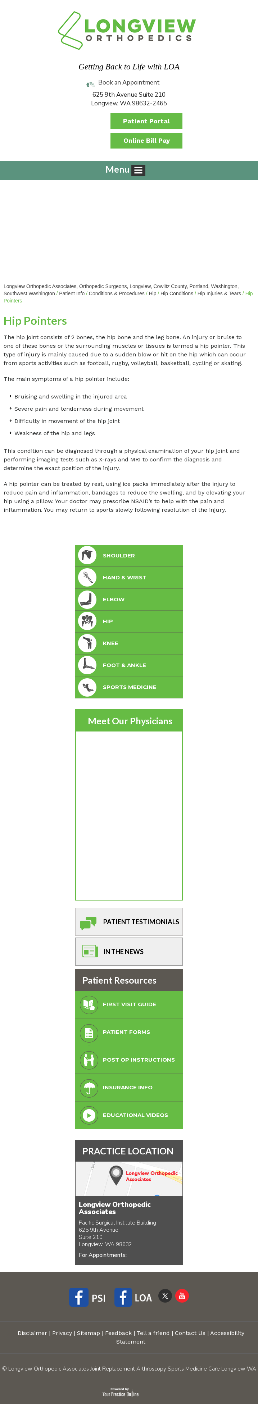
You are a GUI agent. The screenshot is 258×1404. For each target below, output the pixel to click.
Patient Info (72, 293)
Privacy (62, 1333)
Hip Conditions (176, 293)
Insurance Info (115, 1089)
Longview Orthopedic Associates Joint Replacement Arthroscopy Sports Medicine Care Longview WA (132, 1368)
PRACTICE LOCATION (127, 1150)
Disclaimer (32, 1333)
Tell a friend (153, 1333)
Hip (152, 293)
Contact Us (190, 1333)
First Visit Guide (116, 1006)
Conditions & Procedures (117, 293)
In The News (110, 953)
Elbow (101, 600)
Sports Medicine (117, 687)
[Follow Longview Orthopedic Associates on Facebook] (89, 1298)
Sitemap (88, 1333)
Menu (125, 170)
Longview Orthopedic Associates (115, 1208)
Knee (97, 643)
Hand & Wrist (111, 578)
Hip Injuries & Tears (219, 293)
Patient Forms (113, 1034)
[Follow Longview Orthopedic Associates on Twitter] (165, 1295)
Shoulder (106, 556)
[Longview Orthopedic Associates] (127, 30)
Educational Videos (122, 1117)
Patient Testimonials (128, 923)
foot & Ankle (111, 665)
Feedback (118, 1333)
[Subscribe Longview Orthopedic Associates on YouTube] (182, 1295)
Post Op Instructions (126, 1061)
